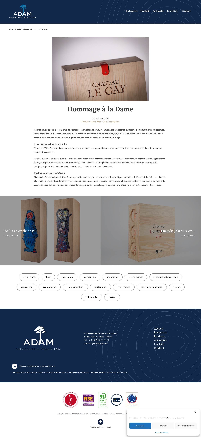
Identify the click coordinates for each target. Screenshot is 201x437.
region (177, 286)
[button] (195, 412)
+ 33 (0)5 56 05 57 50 (99, 340)
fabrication (67, 276)
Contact (186, 10)
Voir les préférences (186, 425)
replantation (49, 286)
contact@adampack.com (96, 343)
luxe (105, 121)
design (112, 296)
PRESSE (23, 366)
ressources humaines (151, 286)
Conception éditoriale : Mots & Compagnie (61, 372)
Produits (145, 10)
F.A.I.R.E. (172, 10)
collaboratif (92, 296)
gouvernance (135, 276)
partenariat (100, 286)
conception (114, 121)
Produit (85, 121)
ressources (26, 286)
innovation (112, 276)
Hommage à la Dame (22, 11)
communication (75, 286)
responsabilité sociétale (166, 276)
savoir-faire (95, 121)
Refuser (163, 425)
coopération (124, 286)
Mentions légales (161, 432)
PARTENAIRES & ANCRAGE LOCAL (41, 366)
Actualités (158, 10)
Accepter (140, 425)
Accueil (158, 328)
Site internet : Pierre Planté (117, 372)
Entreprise (132, 10)
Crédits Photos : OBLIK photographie (92, 372)
